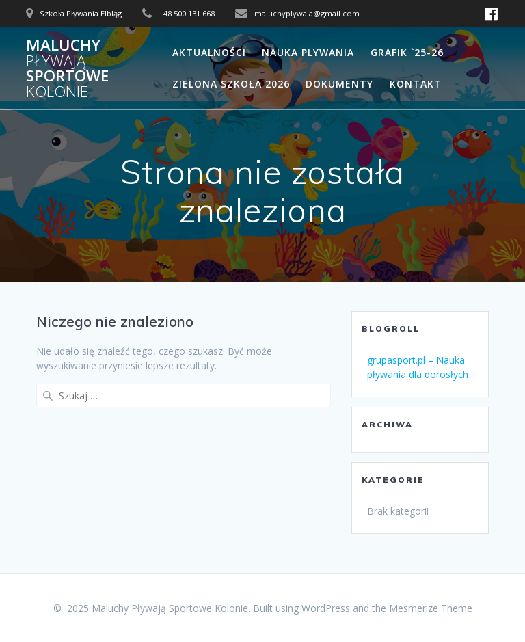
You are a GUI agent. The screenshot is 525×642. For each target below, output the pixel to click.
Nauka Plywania (308, 52)
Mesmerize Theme (430, 608)
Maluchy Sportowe (67, 68)
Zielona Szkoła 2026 (231, 83)
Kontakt (416, 83)
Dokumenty (339, 83)
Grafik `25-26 (407, 52)
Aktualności (209, 52)
